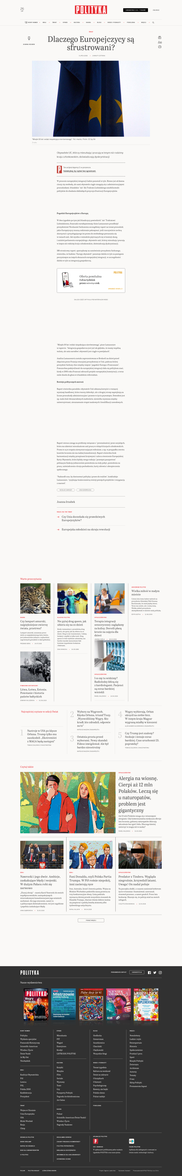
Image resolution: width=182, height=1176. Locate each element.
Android (100, 1147)
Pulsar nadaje (99, 1096)
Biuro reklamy (25, 1142)
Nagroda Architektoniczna (68, 1096)
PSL (22, 1085)
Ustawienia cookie (64, 1159)
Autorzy (133, 1071)
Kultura (77, 22)
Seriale (60, 1078)
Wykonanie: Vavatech (124, 1170)
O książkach (98, 1078)
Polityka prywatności (65, 1146)
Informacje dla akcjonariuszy (68, 1155)
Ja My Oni (24, 1057)
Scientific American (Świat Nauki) (71, 1117)
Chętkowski (98, 1050)
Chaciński (97, 1046)
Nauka (88, 22)
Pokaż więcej (91, 920)
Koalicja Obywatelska (29, 1074)
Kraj (44, 22)
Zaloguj (156, 10)
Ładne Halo (112, 1170)
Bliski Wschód (26, 1121)
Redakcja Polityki (27, 1137)
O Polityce (24, 1155)
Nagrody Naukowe (64, 1124)
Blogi (99, 22)
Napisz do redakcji (27, 1146)
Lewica (23, 1081)
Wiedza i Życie (26, 1050)
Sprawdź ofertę (115, 289)
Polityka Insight (33, 1170)
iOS (94, 1147)
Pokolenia (131, 22)
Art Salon (61, 1100)
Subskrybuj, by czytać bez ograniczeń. (79, 171)
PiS (21, 1078)
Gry (58, 1089)
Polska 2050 (25, 1089)
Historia (133, 1046)
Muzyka (60, 1071)
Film (59, 1074)
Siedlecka (97, 1035)
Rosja (22, 1124)
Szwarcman (98, 1039)
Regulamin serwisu (64, 1137)
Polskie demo (99, 1092)
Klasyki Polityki (136, 1060)
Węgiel (60, 1042)
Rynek (65, 22)
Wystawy (61, 1081)
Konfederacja (26, 1092)
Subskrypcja (137, 972)
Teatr (59, 1085)
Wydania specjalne (28, 1039)
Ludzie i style (135, 1039)
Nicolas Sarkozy (66, 490)
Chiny (22, 1128)
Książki (60, 1067)
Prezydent (24, 1096)
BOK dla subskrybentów (29, 1150)
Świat (54, 22)
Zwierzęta (134, 1064)
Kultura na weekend (101, 1071)
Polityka (24, 1035)
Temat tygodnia (99, 1067)
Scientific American (29, 1046)
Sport (132, 1057)
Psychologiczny (99, 1085)
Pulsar (59, 1113)
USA (22, 1117)
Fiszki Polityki (134, 1147)
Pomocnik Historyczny (30, 1042)
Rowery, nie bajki (100, 1089)
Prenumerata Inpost (118, 972)
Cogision (106, 1170)
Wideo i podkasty (114, 22)
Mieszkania (62, 1035)
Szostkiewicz (99, 1042)
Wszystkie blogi (100, 1053)
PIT (58, 1039)
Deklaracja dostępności (66, 1150)
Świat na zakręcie (100, 1074)
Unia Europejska (85, 490)
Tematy (133, 1075)
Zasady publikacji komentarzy (68, 1142)
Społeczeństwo (136, 1050)
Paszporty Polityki (65, 1092)
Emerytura (61, 1046)
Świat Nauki (25, 1053)
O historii (97, 1081)
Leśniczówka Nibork (49, 1170)
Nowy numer (33, 22)
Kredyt (60, 1050)
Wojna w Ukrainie (28, 1110)
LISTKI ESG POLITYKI (66, 1053)
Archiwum (134, 1068)
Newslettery (135, 1035)
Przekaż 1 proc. (136, 1053)
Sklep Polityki (136, 1082)
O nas (132, 1078)
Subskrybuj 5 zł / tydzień (136, 10)
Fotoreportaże (136, 1042)
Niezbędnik (25, 1060)
